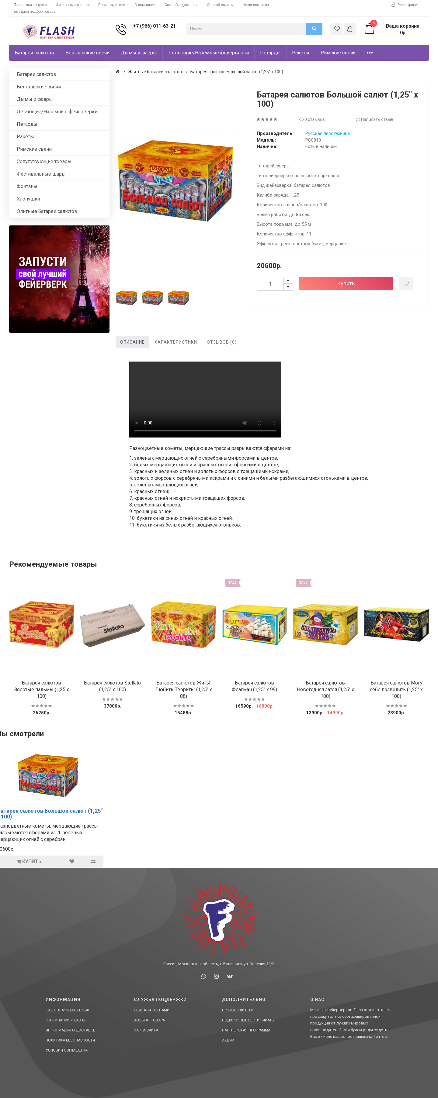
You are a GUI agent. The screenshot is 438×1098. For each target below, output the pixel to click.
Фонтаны (27, 186)
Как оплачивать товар (68, 1010)
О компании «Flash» (65, 1020)
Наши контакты (256, 5)
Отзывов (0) (222, 342)
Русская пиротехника (327, 133)
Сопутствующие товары (44, 161)
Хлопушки (28, 199)
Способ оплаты (220, 5)
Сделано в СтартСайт (397, 1075)
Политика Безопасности (70, 1040)
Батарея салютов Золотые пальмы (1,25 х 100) (41, 689)
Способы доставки (181, 5)
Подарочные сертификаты (248, 1020)
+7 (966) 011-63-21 (154, 26)
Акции (228, 1040)
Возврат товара (149, 1020)
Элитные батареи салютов (47, 211)
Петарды (270, 53)
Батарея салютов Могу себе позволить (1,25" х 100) (396, 689)
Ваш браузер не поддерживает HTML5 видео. (205, 399)
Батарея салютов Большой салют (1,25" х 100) (236, 71)
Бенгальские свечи (87, 53)
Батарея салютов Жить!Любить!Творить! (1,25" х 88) (183, 689)
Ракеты (300, 53)
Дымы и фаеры (139, 53)
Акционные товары (72, 5)
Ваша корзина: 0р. (392, 29)
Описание (132, 342)
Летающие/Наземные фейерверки (208, 53)
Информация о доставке (70, 1030)
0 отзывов (312, 119)
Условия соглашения (67, 1050)
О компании (144, 5)
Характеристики (176, 342)
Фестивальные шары (41, 174)
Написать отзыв (374, 119)
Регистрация (405, 5)
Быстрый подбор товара (34, 11)
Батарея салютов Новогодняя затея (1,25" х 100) (325, 689)
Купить (346, 283)
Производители (111, 5)
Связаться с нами (151, 1010)
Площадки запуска (30, 5)
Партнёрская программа (246, 1030)
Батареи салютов (34, 53)
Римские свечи (338, 53)
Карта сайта (146, 1030)
